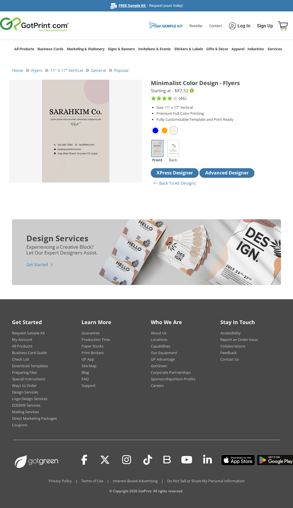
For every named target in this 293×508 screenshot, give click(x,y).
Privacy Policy (60, 480)
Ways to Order (24, 385)
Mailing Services (25, 411)
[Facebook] (84, 460)
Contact (215, 26)
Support (89, 385)
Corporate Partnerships (171, 372)
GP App (88, 359)
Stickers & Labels (188, 49)
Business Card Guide (29, 352)
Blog (85, 372)
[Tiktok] (148, 460)
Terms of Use (92, 480)
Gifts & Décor (217, 49)
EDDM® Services (26, 405)
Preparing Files (24, 372)
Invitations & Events (154, 49)
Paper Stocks (93, 346)
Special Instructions (28, 378)
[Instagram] (126, 460)
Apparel (237, 49)
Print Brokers (93, 352)
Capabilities (160, 346)
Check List (20, 359)
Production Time (96, 339)
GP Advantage (163, 359)
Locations (159, 339)
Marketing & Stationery (86, 49)
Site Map (89, 365)
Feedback (228, 352)
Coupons (19, 424)
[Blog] (166, 459)
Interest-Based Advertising (135, 480)
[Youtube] (187, 460)
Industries (256, 49)
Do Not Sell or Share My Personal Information (206, 480)
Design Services (25, 392)
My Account (22, 339)
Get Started (37, 264)
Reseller (196, 26)
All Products (24, 49)
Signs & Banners (121, 49)
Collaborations (232, 346)
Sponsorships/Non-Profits (173, 378)
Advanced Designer (227, 173)
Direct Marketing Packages (34, 418)
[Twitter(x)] (104, 460)
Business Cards (50, 49)
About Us (159, 333)
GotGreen (159, 365)
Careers (157, 385)
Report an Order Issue (239, 339)
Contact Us (229, 359)
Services (275, 49)
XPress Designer (175, 173)
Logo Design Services (29, 398)
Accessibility (230, 333)
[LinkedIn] (207, 460)
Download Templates (30, 365)
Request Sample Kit (28, 333)
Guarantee (91, 333)
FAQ (85, 378)
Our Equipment (164, 352)
